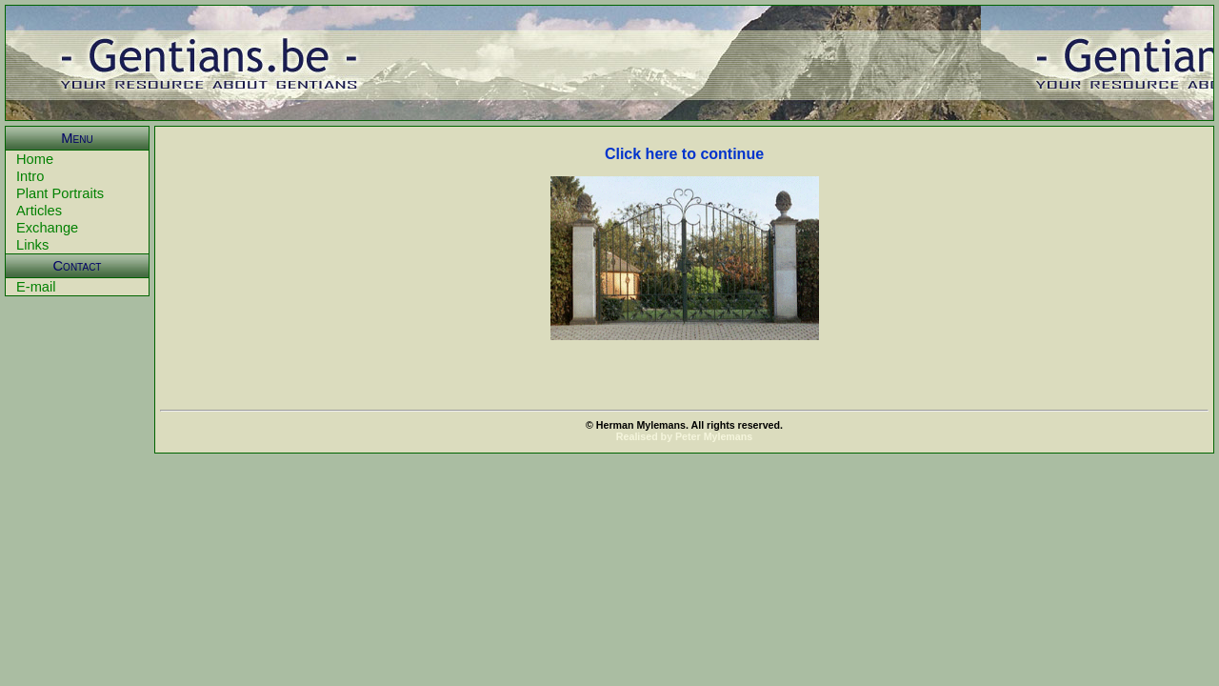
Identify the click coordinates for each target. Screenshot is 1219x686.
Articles (39, 210)
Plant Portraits (60, 193)
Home (34, 159)
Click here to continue (684, 154)
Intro (30, 176)
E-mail (36, 286)
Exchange (47, 227)
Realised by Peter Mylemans (684, 436)
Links (32, 244)
